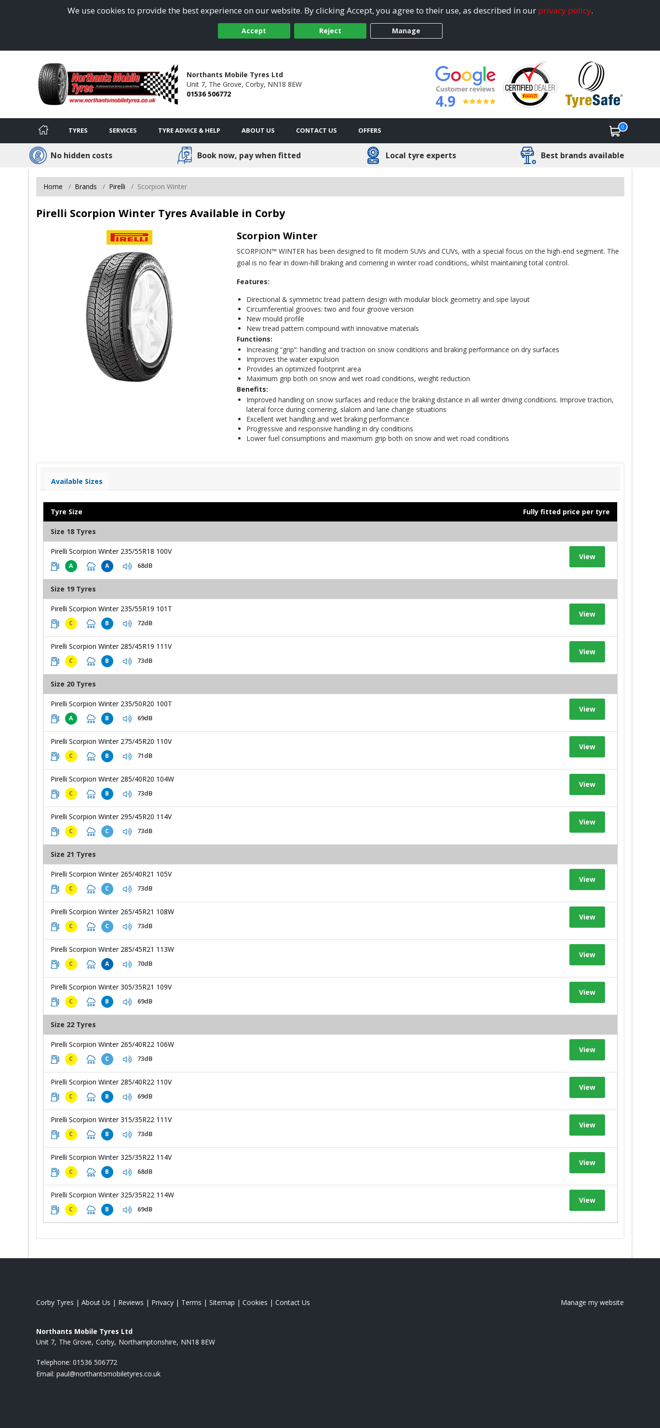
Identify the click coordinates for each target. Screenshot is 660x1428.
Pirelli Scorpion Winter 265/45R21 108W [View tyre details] (112, 911)
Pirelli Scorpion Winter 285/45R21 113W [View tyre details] (112, 949)
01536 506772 (209, 93)
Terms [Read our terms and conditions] (191, 1302)
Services (123, 130)
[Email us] (108, 1373)
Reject (330, 30)
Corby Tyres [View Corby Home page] (55, 1302)
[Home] (43, 130)
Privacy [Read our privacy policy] (162, 1302)
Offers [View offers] (369, 130)
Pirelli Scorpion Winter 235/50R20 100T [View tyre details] (111, 703)
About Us (258, 130)
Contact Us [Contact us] (316, 130)
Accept (254, 30)
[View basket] (615, 130)
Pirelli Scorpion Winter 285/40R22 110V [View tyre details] (111, 1081)
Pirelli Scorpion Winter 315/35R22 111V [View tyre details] (111, 1119)
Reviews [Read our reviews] (131, 1302)
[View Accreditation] (530, 83)
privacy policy (564, 10)
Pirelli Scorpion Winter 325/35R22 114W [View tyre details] (112, 1194)
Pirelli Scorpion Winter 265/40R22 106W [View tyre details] (112, 1044)
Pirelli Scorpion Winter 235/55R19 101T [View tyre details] (111, 608)
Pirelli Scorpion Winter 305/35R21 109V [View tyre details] (111, 986)
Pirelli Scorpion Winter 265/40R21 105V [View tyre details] (111, 874)
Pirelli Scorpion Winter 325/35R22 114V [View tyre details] (111, 1157)
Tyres (78, 130)
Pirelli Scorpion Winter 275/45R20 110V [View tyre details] (111, 741)
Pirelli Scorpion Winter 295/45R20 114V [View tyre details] (111, 816)
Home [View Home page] (53, 186)
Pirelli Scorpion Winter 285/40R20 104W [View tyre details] (112, 778)
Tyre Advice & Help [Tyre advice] (189, 130)
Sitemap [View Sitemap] (222, 1302)
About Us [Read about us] (95, 1302)
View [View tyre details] (587, 556)
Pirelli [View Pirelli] (117, 186)
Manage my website (592, 1302)
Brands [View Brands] (86, 186)
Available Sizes (77, 481)
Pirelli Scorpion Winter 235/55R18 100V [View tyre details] (111, 551)
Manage (406, 30)
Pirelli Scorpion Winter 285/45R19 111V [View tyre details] (111, 646)
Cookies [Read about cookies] (255, 1302)
